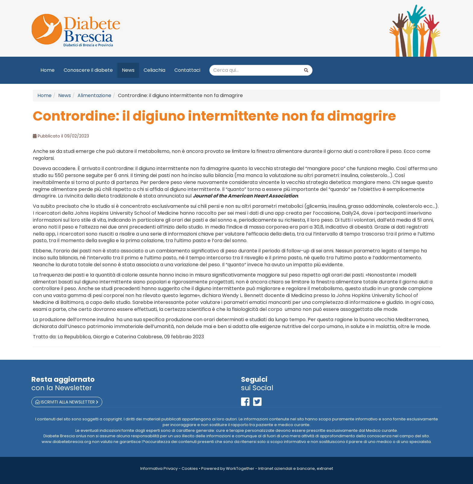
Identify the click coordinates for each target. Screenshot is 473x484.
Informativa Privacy (159, 468)
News (128, 70)
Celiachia (154, 70)
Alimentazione (94, 95)
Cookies (190, 468)
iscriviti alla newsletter (66, 402)
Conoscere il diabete (88, 70)
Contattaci (187, 70)
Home (47, 70)
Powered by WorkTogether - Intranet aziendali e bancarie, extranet (267, 468)
